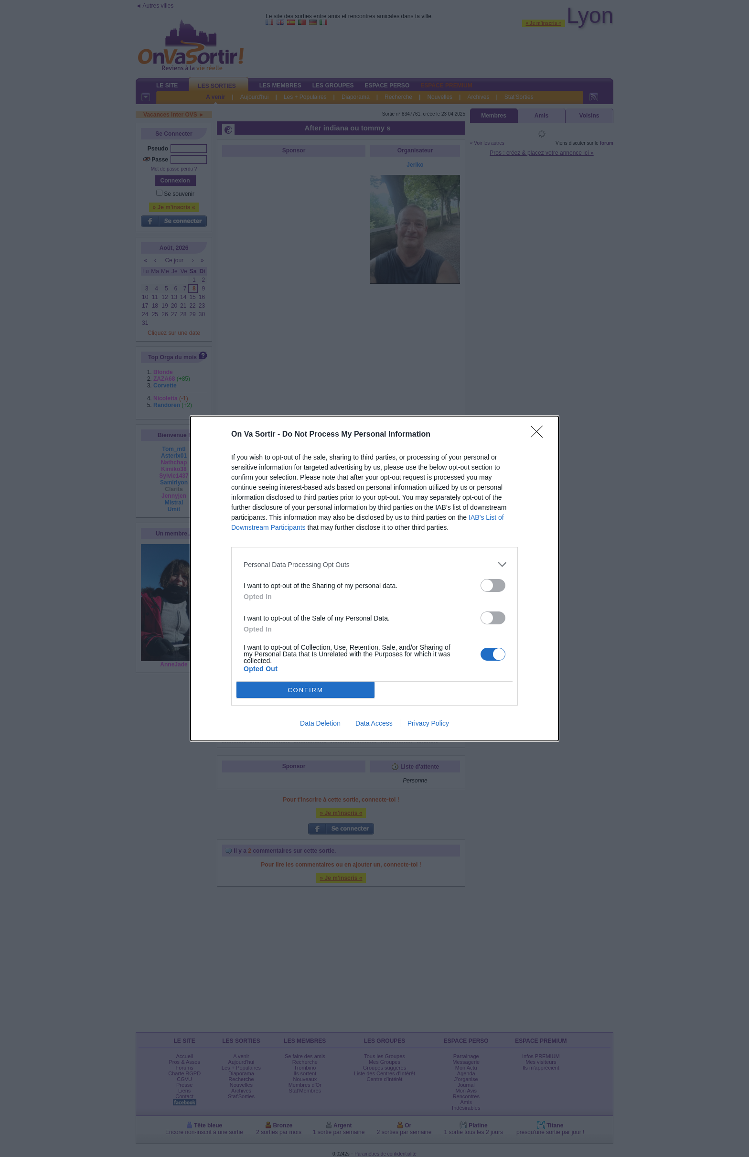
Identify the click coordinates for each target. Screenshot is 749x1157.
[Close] (540, 435)
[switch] (493, 585)
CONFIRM (305, 690)
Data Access (374, 723)
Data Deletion (320, 723)
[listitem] (374, 564)
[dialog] (374, 578)
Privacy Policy (428, 723)
